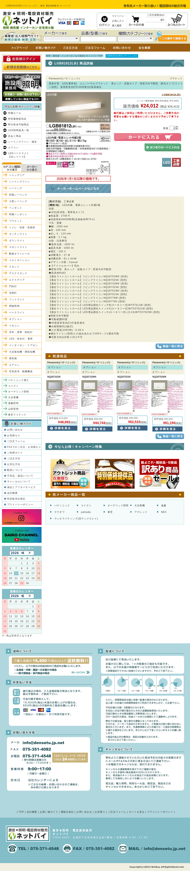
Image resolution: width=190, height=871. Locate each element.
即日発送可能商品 (18, 124)
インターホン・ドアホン (23, 345)
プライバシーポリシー (20, 504)
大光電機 (139, 505)
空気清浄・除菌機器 (21, 371)
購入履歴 (117, 25)
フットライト (17, 299)
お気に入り (118, 20)
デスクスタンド (18, 273)
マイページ (118, 16)
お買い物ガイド (49, 812)
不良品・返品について (20, 475)
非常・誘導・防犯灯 (21, 332)
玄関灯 (13, 293)
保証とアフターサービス (21, 487)
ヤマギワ (59, 512)
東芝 (110, 512)
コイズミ (86, 505)
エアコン (13, 147)
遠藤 (163, 505)
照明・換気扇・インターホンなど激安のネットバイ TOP (74, 56)
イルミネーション (19, 260)
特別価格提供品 (17, 118)
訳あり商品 (14, 136)
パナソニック (62, 505)
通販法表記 (67, 812)
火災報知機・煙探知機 (22, 351)
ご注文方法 (13, 458)
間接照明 (14, 306)
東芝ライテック (17, 414)
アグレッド (140, 512)
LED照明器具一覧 (18, 130)
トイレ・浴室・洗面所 (22, 227)
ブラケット (15, 221)
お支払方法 (13, 464)
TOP (21, 812)
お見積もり (13, 435)
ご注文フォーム (16, 441)
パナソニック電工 (18, 380)
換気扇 (13, 358)
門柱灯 (13, 286)
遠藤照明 (13, 403)
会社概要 (12, 493)
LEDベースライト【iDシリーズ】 (18, 155)
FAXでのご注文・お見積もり (24, 447)
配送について (15, 470)
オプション (15, 319)
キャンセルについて (19, 481)
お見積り (100, 812)
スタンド (14, 266)
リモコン (14, 325)
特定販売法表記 (16, 498)
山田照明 (13, 409)
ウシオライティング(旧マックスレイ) (76, 518)
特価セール (14, 113)
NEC (164, 512)
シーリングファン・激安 (22, 141)
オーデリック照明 (118, 505)
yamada (86, 512)
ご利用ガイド (15, 452)
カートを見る (136, 812)
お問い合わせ (15, 429)
